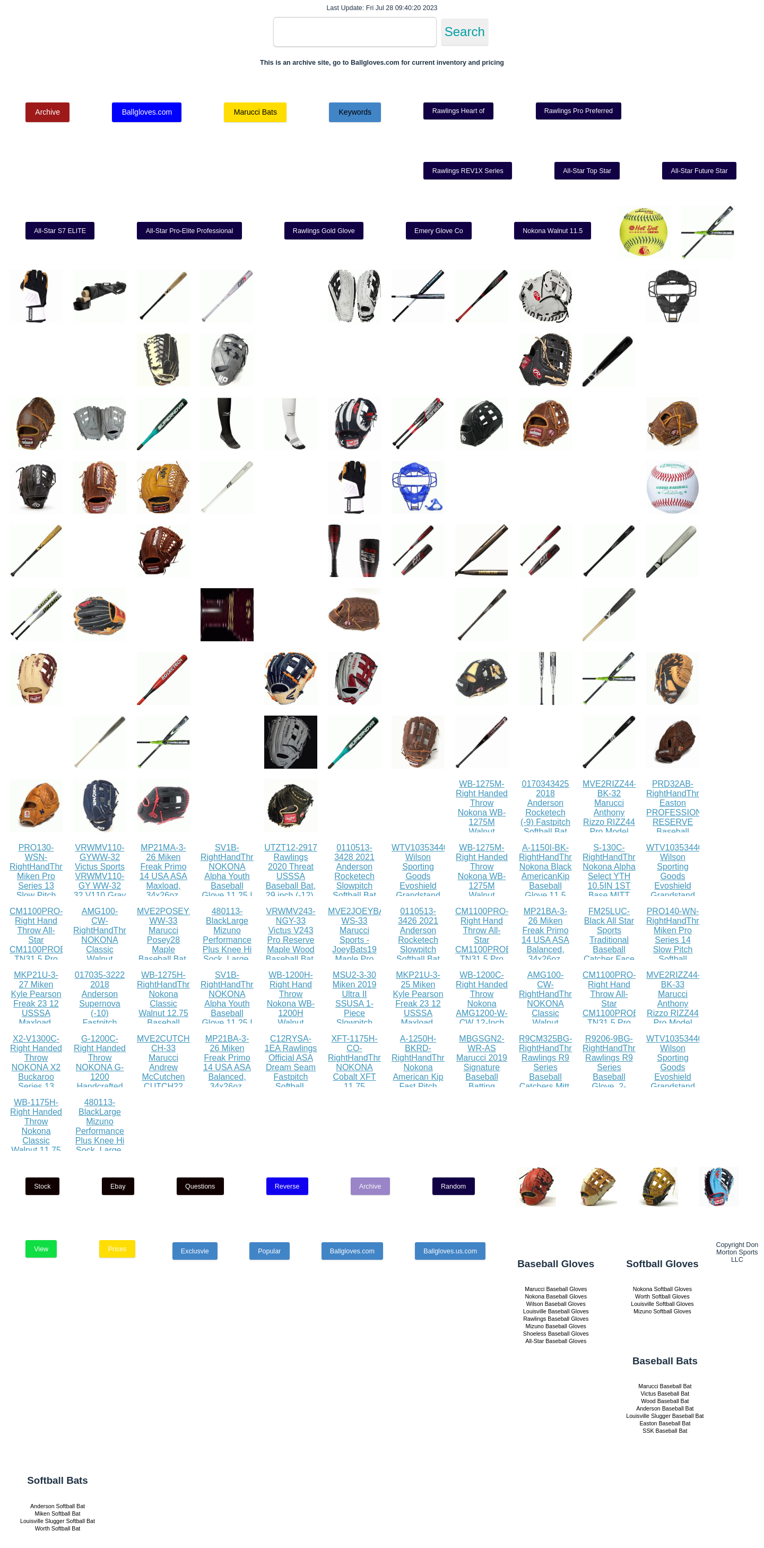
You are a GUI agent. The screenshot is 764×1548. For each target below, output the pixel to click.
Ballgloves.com (147, 112)
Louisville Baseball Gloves (556, 1311)
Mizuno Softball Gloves (662, 1311)
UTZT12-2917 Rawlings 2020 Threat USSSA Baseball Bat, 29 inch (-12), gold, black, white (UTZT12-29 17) (290, 890)
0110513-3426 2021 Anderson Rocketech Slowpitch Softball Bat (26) (418, 940)
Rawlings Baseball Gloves (555, 1318)
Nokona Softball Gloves (662, 1289)
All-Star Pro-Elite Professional (189, 231)
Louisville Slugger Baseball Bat (665, 1416)
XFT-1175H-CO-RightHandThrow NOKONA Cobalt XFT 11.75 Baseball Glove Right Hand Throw (360, 1077)
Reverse (287, 1186)
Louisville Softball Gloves (662, 1304)
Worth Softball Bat (58, 1528)
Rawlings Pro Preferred (578, 111)
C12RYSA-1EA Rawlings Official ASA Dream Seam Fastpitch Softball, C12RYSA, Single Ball (291, 1072)
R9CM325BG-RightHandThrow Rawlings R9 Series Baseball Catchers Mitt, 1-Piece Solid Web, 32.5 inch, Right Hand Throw (551, 1081)
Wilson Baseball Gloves (556, 1304)
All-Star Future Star (699, 171)
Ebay (118, 1186)
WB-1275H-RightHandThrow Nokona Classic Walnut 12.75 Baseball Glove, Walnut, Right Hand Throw (169, 1013)
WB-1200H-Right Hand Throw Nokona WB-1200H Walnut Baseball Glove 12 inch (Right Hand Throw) (291, 1017)
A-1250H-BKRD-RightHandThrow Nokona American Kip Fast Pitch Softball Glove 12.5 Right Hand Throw (423, 1077)
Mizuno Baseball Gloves (556, 1326)
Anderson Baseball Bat (664, 1408)
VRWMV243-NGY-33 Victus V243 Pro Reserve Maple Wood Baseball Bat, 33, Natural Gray (291, 945)
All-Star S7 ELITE (60, 231)
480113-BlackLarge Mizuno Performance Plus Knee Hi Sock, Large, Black (227, 940)
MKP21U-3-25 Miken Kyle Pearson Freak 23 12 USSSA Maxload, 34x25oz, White (418, 1008)
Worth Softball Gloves (662, 1296)
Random (453, 1186)
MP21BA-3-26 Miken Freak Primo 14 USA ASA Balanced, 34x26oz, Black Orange (545, 940)
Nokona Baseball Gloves (556, 1296)
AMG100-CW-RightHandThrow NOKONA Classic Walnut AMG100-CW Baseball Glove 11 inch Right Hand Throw (105, 959)
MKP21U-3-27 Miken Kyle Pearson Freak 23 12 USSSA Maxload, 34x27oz (36, 1003)
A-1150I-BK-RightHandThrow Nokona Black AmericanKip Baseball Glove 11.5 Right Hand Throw (551, 881)
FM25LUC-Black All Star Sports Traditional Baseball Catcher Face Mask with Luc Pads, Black (609, 949)
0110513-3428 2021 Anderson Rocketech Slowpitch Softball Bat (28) (354, 876)
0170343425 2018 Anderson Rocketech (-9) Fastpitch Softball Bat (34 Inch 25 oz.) (545, 817)
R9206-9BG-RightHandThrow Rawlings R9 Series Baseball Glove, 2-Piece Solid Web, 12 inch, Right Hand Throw (614, 1081)
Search (465, 31)
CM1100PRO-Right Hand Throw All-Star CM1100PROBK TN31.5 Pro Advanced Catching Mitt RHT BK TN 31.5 (41, 954)
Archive (47, 112)
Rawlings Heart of (458, 111)
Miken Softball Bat (58, 1513)
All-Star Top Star (587, 171)
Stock (42, 1186)
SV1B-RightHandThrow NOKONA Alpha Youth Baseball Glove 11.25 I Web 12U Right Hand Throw (232, 885)
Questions (200, 1186)
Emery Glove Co (438, 231)
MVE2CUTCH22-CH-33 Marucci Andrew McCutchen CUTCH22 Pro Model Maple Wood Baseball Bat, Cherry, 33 (169, 1081)
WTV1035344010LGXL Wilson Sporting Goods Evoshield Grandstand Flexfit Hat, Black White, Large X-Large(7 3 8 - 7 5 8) (435, 895)
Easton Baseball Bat (664, 1423)
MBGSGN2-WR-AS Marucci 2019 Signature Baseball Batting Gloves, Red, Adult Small (481, 1072)
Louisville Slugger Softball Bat (57, 1521)
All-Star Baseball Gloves (555, 1341)
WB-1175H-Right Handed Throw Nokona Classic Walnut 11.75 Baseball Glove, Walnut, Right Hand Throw (36, 1145)
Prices (117, 1249)
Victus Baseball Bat (665, 1393)
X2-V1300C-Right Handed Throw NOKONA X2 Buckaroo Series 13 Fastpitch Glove (36, 1072)
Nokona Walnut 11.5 (553, 231)
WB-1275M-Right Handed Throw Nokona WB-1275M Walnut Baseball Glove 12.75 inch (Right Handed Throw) (482, 831)
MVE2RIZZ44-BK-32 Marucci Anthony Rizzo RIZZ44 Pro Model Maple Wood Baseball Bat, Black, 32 (610, 822)
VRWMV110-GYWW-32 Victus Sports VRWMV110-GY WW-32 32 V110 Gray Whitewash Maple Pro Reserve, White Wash (100, 890)
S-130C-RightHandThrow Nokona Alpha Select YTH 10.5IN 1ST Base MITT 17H (614, 876)
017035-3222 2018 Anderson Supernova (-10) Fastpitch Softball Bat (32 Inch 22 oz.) (100, 1013)
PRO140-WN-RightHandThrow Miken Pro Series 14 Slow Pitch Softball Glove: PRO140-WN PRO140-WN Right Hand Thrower (678, 959)
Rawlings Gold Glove (324, 231)
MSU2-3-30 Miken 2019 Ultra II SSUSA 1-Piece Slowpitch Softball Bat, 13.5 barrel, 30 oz (354, 1013)
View (41, 1249)
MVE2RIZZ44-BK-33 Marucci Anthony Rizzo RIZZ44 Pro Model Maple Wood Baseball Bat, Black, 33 (673, 1013)
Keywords (354, 112)
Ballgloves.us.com (450, 1251)
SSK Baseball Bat (665, 1430)
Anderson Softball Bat (57, 1506)
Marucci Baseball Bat (664, 1386)
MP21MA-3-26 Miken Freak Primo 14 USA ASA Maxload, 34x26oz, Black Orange (163, 876)
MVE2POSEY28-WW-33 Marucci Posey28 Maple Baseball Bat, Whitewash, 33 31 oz (169, 945)
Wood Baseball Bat (665, 1401)
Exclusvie (195, 1251)
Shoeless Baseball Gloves (556, 1333)
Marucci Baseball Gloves (556, 1289)
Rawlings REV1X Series (467, 171)
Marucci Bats (255, 112)
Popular (269, 1251)
